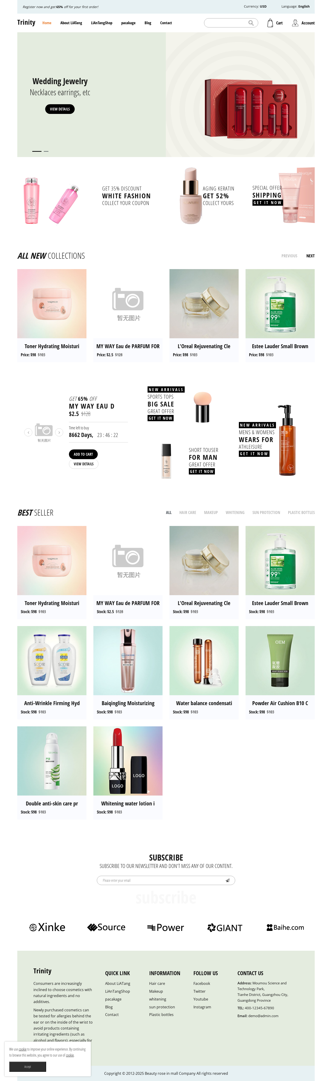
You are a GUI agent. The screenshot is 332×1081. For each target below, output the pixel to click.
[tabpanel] (166, 94)
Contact (166, 22)
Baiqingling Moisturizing (128, 703)
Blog (148, 22)
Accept (27, 1066)
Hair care (157, 983)
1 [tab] (37, 151)
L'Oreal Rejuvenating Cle (204, 346)
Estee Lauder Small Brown (280, 346)
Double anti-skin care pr (52, 803)
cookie (23, 1049)
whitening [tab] (235, 512)
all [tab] (169, 512)
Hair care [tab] (187, 512)
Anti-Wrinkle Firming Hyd (52, 703)
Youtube (200, 999)
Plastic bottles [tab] (301, 512)
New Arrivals (166, 389)
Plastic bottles (161, 1014)
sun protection (162, 1007)
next (310, 256)
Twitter (199, 991)
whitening (157, 999)
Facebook (201, 983)
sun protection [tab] (266, 512)
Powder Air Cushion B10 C (280, 703)
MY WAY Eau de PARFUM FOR (128, 346)
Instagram (202, 1007)
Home (46, 22)
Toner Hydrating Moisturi (52, 346)
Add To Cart (83, 454)
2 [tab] (46, 151)
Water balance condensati (204, 703)
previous (289, 256)
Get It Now (268, 202)
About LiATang (71, 22)
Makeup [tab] (211, 512)
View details (60, 109)
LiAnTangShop (101, 22)
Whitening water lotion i (128, 803)
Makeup (156, 991)
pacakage (128, 22)
